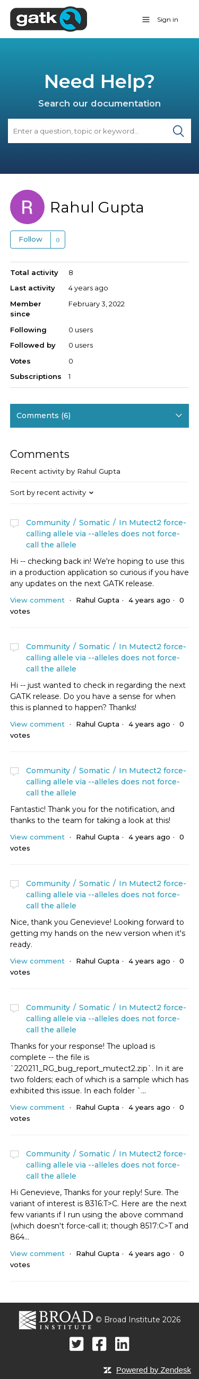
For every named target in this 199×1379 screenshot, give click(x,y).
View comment (37, 600)
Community (48, 522)
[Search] (99, 131)
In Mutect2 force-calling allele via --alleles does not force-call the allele (106, 534)
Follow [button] (30, 239)
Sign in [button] (167, 19)
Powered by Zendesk (153, 1369)
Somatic (94, 522)
